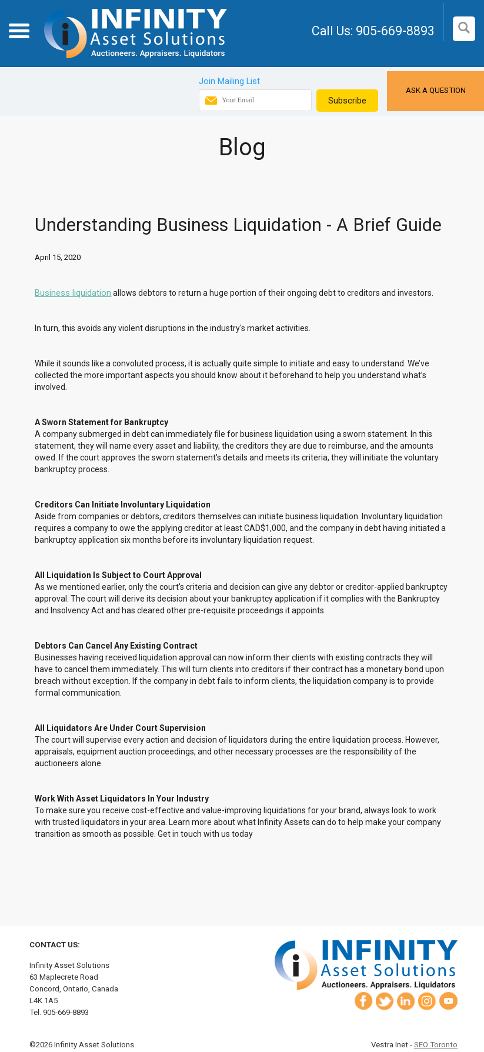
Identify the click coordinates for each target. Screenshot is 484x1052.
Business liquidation (73, 293)
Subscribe (347, 100)
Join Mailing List (229, 81)
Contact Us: (54, 944)
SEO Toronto (436, 1044)
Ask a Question (436, 90)
